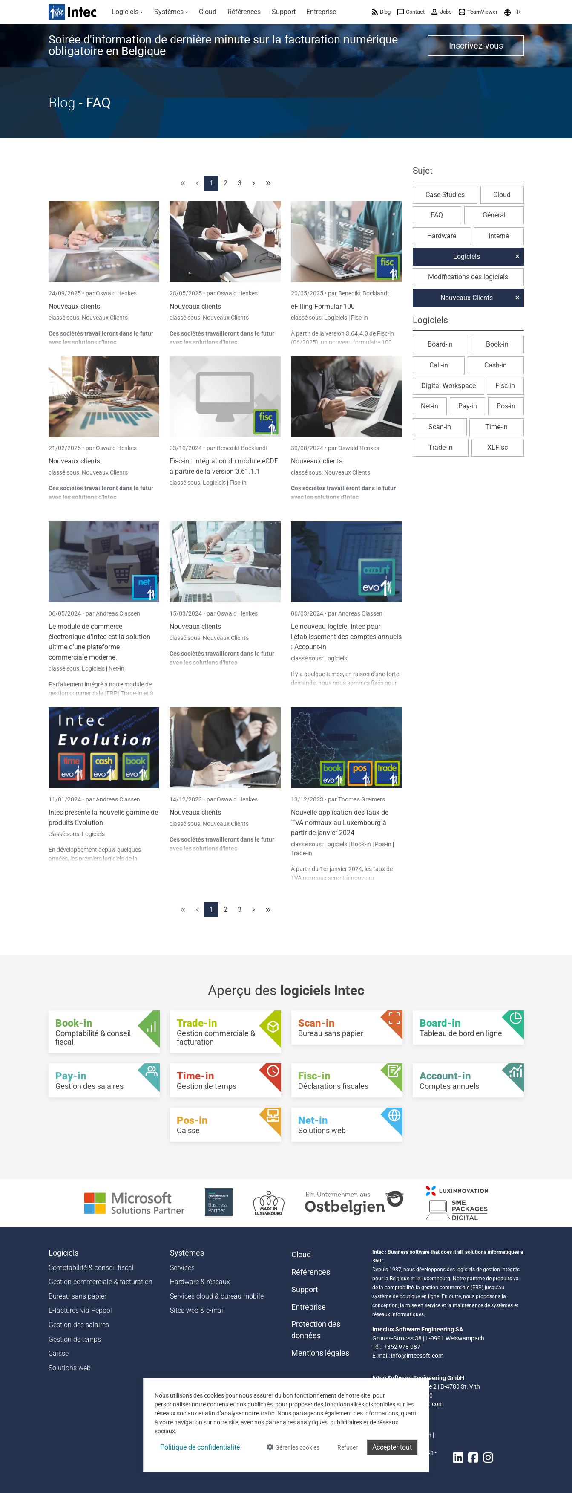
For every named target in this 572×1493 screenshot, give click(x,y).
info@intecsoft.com (417, 1355)
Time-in (496, 427)
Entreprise (308, 1307)
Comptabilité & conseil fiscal (91, 1268)
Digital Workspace (448, 386)
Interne (499, 236)
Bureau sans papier (77, 1296)
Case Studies (445, 195)
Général (494, 215)
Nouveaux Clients (105, 317)
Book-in (361, 844)
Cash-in (495, 365)
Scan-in (439, 427)
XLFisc (497, 447)
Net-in (116, 668)
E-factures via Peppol (80, 1310)
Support (304, 1289)
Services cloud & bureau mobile (217, 1296)
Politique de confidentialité (200, 1447)
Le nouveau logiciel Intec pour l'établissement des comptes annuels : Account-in (346, 636)
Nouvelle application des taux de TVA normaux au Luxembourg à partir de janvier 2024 (339, 822)
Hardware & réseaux (200, 1282)
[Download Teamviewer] (478, 12)
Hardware (441, 236)
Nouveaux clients (74, 306)
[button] (512, 12)
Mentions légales (320, 1353)
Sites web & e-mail (197, 1310)
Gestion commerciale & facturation (100, 1282)
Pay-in (467, 406)
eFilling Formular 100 (323, 306)
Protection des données (315, 1330)
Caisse (59, 1353)
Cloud (502, 195)
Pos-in (383, 844)
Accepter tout (392, 1447)
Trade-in (301, 853)
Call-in (438, 365)
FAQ (437, 215)
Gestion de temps (75, 1339)
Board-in (440, 344)
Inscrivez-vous (476, 46)
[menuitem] (127, 12)
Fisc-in (359, 317)
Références (310, 1272)
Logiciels (336, 317)
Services (182, 1268)
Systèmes (187, 1253)
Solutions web (70, 1368)
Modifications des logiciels (468, 277)
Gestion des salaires (79, 1325)
